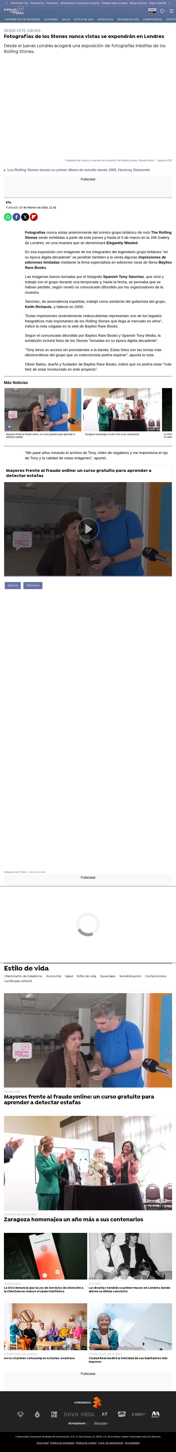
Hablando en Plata (15, 872)
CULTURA (95, 1284)
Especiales (105, 19)
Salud (66, 19)
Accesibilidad (132, 1442)
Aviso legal (43, 1442)
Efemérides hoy (19, 3)
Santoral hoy (37, 3)
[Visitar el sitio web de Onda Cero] (122, 1414)
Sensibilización (128, 19)
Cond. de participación (110, 1442)
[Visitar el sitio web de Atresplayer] (79, 1423)
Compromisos (152, 19)
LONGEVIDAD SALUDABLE (20, 1214)
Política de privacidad (62, 1442)
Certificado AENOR (18, 981)
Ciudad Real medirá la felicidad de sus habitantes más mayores (128, 1360)
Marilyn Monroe (138, 3)
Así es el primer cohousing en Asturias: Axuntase (39, 1358)
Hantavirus (52, 3)
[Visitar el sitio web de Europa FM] (139, 1414)
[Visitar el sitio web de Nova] (71, 1414)
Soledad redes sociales (114, 3)
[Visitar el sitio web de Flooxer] (101, 1423)
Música (13, 586)
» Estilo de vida (36, 872)
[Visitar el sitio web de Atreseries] (105, 1414)
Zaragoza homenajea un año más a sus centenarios (73, 1220)
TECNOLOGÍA (12, 1092)
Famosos (32, 586)
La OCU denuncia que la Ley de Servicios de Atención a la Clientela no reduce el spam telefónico (43, 1289)
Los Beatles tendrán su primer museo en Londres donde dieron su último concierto (129, 1289)
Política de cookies (86, 1442)
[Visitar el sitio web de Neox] (54, 1414)
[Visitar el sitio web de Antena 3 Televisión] (20, 1414)
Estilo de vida (84, 19)
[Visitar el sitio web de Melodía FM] (155, 1414)
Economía (51, 19)
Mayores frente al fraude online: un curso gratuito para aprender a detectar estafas (78, 473)
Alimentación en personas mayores (80, 3)
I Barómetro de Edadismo (22, 19)
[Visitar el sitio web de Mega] (88, 1414)
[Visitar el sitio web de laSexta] (37, 1414)
